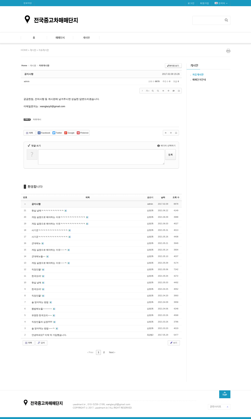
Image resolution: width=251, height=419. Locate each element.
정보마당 (28, 3)
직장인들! (37, 269)
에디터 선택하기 (166, 145)
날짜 (163, 197)
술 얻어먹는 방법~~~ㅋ (43, 328)
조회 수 (176, 197)
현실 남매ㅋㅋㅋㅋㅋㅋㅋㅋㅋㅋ (48, 210)
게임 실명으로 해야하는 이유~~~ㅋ (49, 250)
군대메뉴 (36, 243)
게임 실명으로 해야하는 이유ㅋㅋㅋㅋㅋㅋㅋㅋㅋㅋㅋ (59, 217)
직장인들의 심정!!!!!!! (42, 322)
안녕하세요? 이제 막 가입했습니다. (49, 335)
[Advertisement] (89, 367)
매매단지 (60, 37)
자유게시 (37, 119)
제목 (88, 197)
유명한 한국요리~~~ (42, 315)
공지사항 (28, 74)
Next (112, 352)
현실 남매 (37, 282)
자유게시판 (44, 50)
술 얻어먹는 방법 (40, 302)
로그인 (191, 3)
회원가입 (204, 3)
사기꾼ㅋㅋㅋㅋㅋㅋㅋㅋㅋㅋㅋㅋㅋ (50, 230)
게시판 (86, 37)
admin (27, 81)
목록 (29, 133)
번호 (25, 197)
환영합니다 (35, 186)
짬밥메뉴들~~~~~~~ (42, 309)
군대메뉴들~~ (39, 256)
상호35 (150, 210)
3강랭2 (150, 335)
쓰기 (173, 342)
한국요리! (37, 276)
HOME (24, 50)
